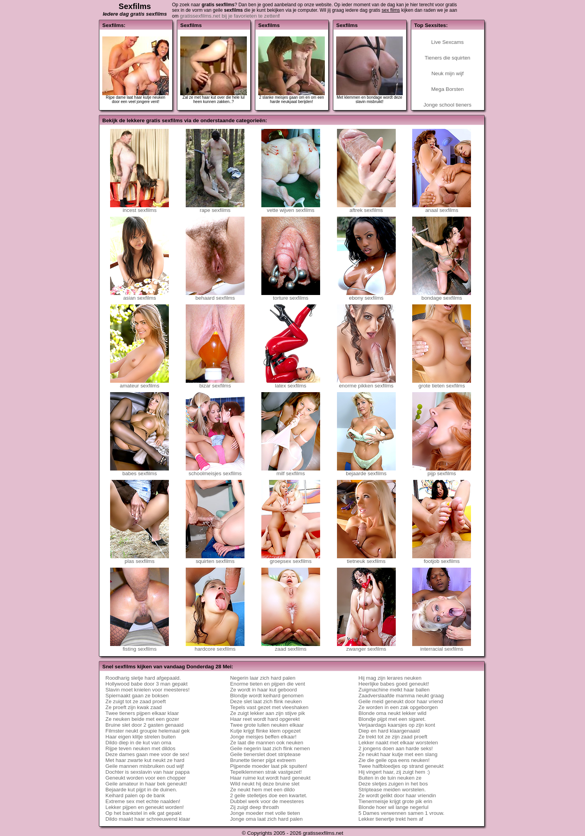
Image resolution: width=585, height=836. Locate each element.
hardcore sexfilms (215, 646)
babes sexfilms (139, 471)
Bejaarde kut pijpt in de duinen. (141, 790)
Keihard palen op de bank (135, 795)
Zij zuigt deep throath (254, 807)
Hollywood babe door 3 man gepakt (146, 684)
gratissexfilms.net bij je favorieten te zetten (229, 16)
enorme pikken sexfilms (366, 383)
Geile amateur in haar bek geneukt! (146, 784)
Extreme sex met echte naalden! (142, 801)
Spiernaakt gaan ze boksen (137, 695)
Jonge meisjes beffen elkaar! (263, 737)
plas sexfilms (139, 559)
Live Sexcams (447, 42)
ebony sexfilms (366, 295)
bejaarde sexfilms (366, 471)
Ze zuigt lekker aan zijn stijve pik (267, 713)
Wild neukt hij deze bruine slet (264, 784)
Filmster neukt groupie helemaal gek (147, 731)
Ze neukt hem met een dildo (262, 790)
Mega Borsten (447, 89)
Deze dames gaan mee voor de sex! (147, 754)
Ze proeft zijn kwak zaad (133, 707)
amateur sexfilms (139, 383)
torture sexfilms (290, 295)
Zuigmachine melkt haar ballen (394, 690)
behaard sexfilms (215, 295)
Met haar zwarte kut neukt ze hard (145, 760)
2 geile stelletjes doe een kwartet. (268, 795)
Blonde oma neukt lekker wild (392, 713)
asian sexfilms (139, 295)
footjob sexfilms (441, 559)
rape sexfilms (215, 208)
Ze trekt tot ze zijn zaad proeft (393, 737)
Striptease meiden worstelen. (392, 790)
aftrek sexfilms (366, 208)
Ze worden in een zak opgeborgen (398, 707)
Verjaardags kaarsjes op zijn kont (397, 725)
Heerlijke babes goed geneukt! (394, 684)
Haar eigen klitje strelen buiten (140, 737)
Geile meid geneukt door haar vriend (401, 701)
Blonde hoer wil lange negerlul (394, 807)
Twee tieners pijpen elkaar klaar (142, 713)
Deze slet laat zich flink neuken (266, 701)
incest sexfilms (139, 208)
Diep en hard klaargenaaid (389, 731)
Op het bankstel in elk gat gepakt (143, 813)
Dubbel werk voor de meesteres (267, 801)
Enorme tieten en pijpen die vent (267, 684)
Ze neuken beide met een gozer (142, 719)
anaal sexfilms (441, 208)
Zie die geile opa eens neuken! (394, 760)
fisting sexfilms (139, 646)
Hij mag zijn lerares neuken (390, 678)
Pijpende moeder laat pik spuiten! (268, 766)
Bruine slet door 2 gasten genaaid (144, 725)
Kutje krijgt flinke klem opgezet (265, 731)
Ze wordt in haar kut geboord (263, 690)
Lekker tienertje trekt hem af (391, 819)
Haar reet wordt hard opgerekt (265, 719)
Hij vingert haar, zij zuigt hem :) (394, 772)
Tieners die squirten (448, 58)
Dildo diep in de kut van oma (138, 743)
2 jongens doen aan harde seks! (396, 748)
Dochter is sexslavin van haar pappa (147, 772)
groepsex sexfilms (290, 559)
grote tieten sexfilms (441, 383)
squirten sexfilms (215, 559)
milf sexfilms (290, 471)
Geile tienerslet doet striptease (265, 754)
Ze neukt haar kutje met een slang (398, 754)
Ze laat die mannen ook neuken (266, 743)
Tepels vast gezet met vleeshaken (269, 707)
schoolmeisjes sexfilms (215, 471)
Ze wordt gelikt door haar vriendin (397, 795)
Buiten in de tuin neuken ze (390, 778)
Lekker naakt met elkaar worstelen (398, 743)
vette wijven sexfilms (290, 208)
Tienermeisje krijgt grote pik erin (395, 801)
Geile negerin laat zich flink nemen (270, 748)
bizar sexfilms (215, 383)
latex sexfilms (290, 383)
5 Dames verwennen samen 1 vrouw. (401, 813)
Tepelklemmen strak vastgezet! (266, 772)
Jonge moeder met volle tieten (265, 813)
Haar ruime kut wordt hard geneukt (270, 778)
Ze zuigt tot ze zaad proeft (135, 701)
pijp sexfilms (441, 471)
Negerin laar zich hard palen (262, 678)
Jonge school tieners (447, 105)
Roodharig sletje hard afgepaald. (143, 678)
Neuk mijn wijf (447, 73)
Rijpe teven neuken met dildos (140, 748)
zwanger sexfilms (366, 646)
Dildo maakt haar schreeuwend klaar (147, 819)
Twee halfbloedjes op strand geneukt (401, 766)
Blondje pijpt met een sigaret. (392, 719)
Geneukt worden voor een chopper (145, 778)
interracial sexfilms (441, 646)
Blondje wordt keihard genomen (266, 695)
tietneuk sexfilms (366, 559)
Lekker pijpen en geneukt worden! (144, 807)
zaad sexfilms (290, 646)
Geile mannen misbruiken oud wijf (144, 766)
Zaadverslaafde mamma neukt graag (401, 695)
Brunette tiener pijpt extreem (262, 760)
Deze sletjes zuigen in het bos (393, 784)
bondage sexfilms (441, 295)
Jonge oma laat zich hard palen (266, 819)
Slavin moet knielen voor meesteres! (147, 690)
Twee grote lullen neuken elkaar (267, 725)
